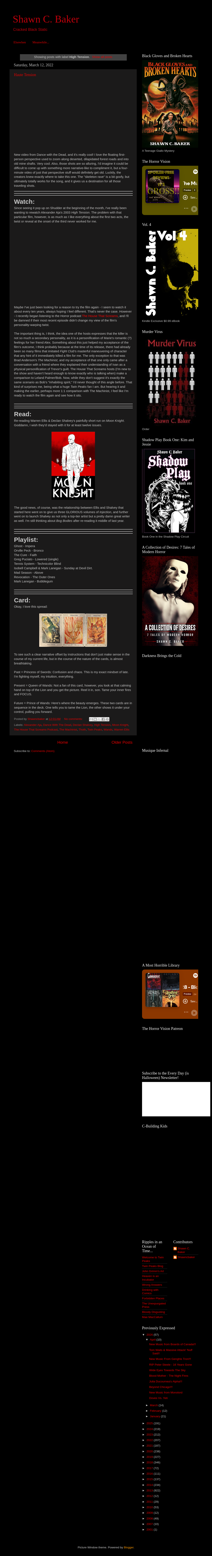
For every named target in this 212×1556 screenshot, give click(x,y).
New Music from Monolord (166, 1392)
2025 (150, 1423)
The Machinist (68, 729)
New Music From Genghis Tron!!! (170, 1359)
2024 (150, 1429)
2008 (150, 1518)
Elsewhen (20, 42)
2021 (150, 1445)
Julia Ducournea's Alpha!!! (165, 1381)
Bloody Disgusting (153, 1312)
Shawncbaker (186, 1257)
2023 (150, 1434)
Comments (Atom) (43, 751)
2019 (150, 1456)
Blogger (129, 1547)
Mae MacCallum (152, 1317)
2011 (150, 1501)
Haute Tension (25, 75)
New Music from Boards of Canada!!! (172, 1344)
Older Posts (122, 742)
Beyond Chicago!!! (161, 1387)
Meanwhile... (40, 42)
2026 (150, 1334)
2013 (150, 1490)
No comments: (74, 719)
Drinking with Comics (150, 1291)
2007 (150, 1524)
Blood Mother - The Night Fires (168, 1375)
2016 (150, 1473)
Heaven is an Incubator (150, 1277)
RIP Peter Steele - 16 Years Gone (170, 1364)
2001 (150, 1529)
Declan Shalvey (82, 724)
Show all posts (102, 57)
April (153, 1339)
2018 (150, 1462)
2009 (150, 1512)
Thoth (82, 729)
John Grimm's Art (153, 1271)
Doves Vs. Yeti (158, 1398)
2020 (150, 1451)
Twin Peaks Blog (152, 1266)
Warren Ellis (121, 729)
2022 (150, 1440)
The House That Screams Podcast (36, 729)
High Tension (102, 724)
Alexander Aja (33, 724)
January (155, 1416)
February (156, 1410)
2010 (150, 1507)
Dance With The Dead (57, 724)
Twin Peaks (94, 729)
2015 (150, 1479)
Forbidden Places (153, 1298)
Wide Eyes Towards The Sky (167, 1370)
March (154, 1405)
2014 (150, 1485)
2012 (150, 1496)
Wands (108, 729)
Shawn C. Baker (46, 19)
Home (62, 742)
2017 (150, 1468)
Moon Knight (120, 724)
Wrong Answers (152, 1284)
